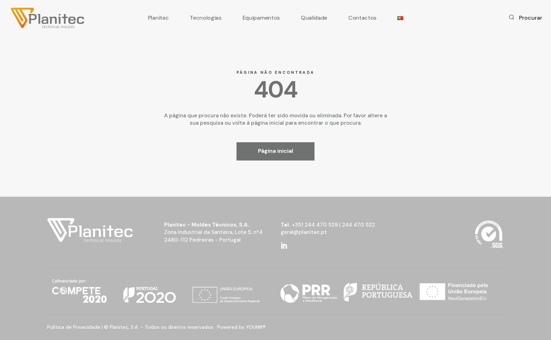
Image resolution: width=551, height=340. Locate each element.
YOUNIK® (256, 327)
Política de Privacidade (73, 327)
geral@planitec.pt (304, 232)
